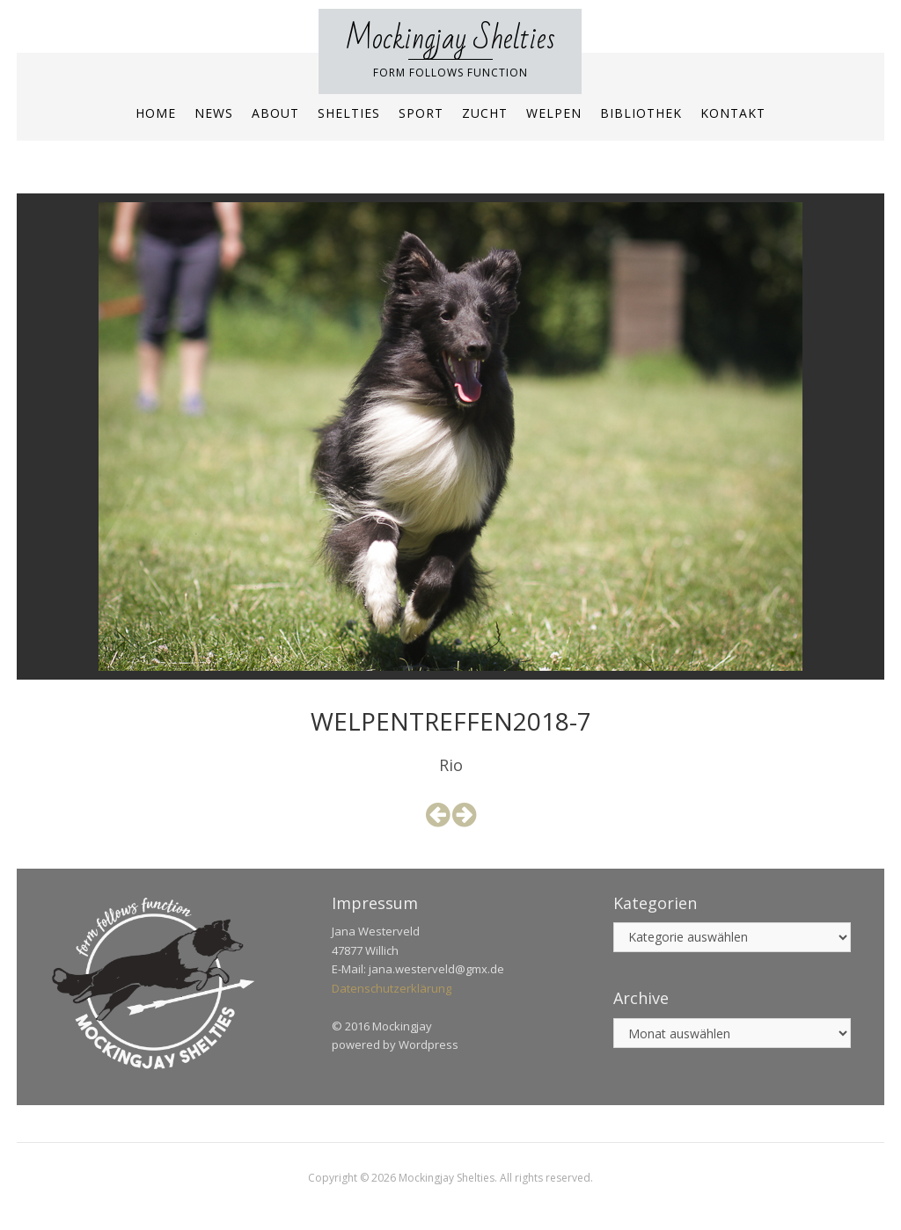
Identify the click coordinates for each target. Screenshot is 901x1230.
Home (156, 113)
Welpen (554, 113)
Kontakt (732, 113)
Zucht (485, 113)
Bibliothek (641, 113)
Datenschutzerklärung (391, 988)
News (213, 113)
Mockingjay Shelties (450, 39)
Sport (421, 113)
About (275, 113)
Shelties (349, 113)
